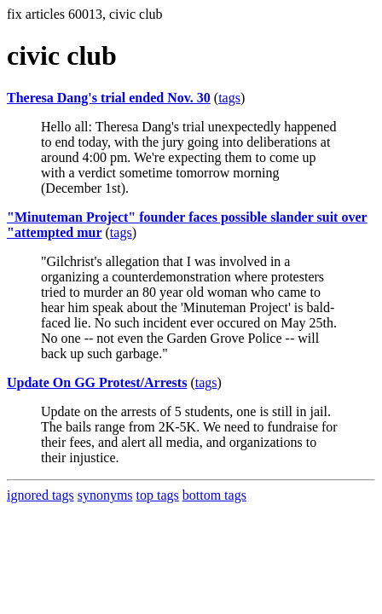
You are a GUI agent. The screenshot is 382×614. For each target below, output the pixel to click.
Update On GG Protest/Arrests (97, 382)
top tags (157, 495)
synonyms (105, 495)
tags (229, 97)
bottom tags (214, 495)
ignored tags (40, 495)
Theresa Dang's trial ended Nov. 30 (109, 97)
